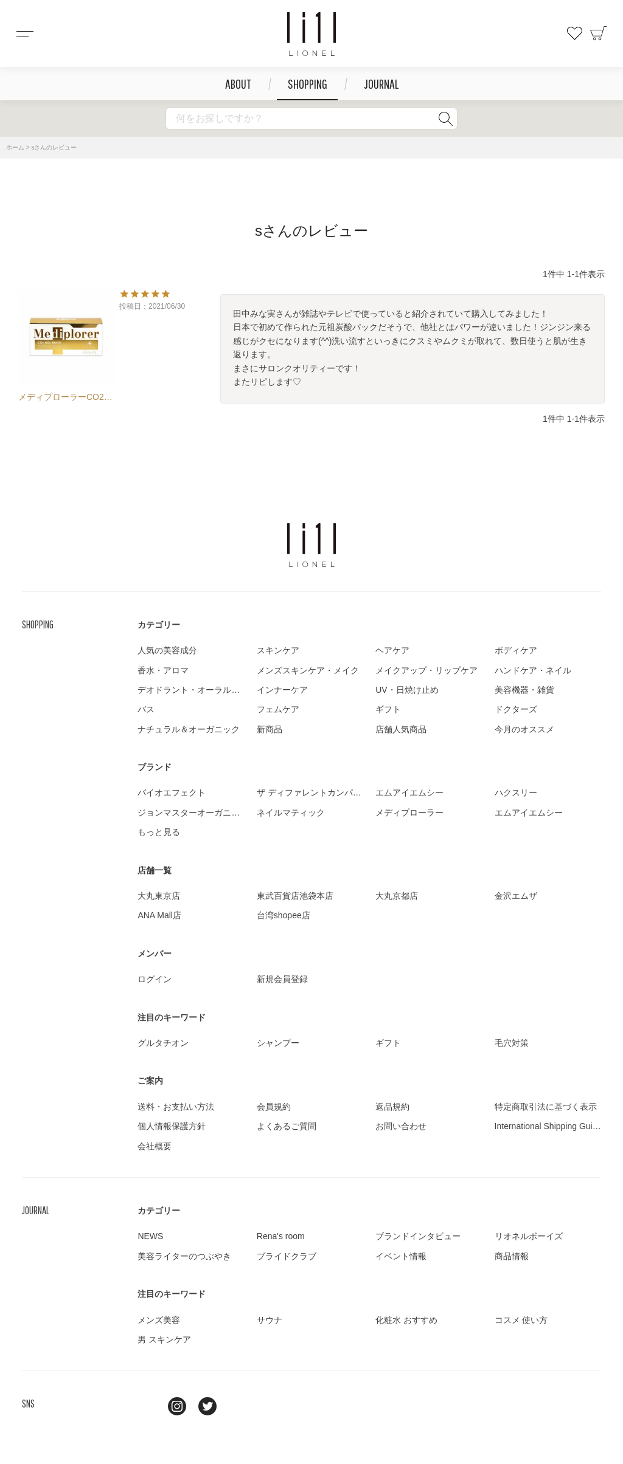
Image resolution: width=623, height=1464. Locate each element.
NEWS (150, 1236)
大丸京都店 (396, 896)
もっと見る (158, 832)
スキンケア (278, 650)
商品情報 (512, 1256)
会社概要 (154, 1146)
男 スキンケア (164, 1339)
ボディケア (516, 650)
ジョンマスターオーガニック (192, 812)
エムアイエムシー (409, 792)
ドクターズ (516, 709)
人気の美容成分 (167, 650)
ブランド (154, 767)
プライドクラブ (286, 1256)
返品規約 (392, 1107)
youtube (238, 1406)
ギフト (388, 709)
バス (146, 709)
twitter (207, 1406)
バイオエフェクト (171, 792)
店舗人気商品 (400, 729)
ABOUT (238, 83)
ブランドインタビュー (418, 1236)
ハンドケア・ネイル (533, 670)
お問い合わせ (400, 1126)
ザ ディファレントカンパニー (313, 792)
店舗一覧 (154, 870)
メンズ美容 (158, 1320)
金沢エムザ (516, 896)
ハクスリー (516, 792)
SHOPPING (307, 83)
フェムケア (278, 709)
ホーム (15, 147)
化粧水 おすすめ (406, 1320)
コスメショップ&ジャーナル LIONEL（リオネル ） (311, 34)
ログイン (154, 979)
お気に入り (574, 33)
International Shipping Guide (548, 1126)
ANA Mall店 (159, 915)
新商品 (269, 729)
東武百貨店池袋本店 (295, 896)
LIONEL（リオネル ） (311, 545)
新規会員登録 (282, 979)
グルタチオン (163, 1043)
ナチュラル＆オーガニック (188, 729)
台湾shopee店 (283, 915)
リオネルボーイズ (529, 1236)
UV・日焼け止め (406, 690)
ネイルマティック (291, 812)
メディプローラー (409, 812)
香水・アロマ (163, 670)
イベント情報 (400, 1256)
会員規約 (274, 1107)
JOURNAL (381, 83)
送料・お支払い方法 (175, 1107)
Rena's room (281, 1236)
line (146, 1406)
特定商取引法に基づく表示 (546, 1107)
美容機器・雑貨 (524, 690)
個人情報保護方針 (171, 1126)
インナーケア (282, 690)
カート (598, 33)
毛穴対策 (512, 1043)
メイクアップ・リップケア (426, 670)
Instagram (177, 1406)
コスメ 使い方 (521, 1320)
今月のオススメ (524, 729)
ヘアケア (392, 650)
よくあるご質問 (286, 1126)
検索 (445, 118)
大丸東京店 (158, 896)
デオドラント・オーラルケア (192, 690)
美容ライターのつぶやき (184, 1256)
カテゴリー (158, 625)
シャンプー (278, 1043)
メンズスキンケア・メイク (308, 670)
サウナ (269, 1320)
